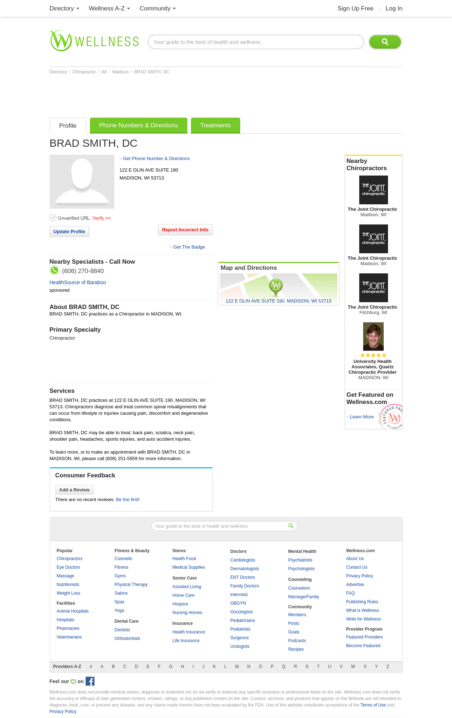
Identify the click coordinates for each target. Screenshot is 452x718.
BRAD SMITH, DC (151, 71)
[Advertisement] (180, 94)
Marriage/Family (303, 596)
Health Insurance (189, 632)
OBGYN (238, 603)
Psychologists (301, 568)
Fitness (122, 567)
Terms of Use (373, 705)
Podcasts (297, 640)
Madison (121, 71)
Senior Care (185, 578)
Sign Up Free (356, 8)
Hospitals (65, 619)
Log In (393, 8)
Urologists (240, 646)
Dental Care (127, 621)
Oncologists (241, 611)
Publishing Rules (362, 601)
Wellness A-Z (107, 8)
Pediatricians (242, 620)
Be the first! (128, 499)
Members (297, 614)
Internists (239, 594)
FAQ (350, 593)
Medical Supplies (189, 567)
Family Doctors (244, 586)
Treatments (215, 125)
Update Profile (69, 231)
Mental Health (302, 551)
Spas (119, 601)
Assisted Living (187, 586)
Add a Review (74, 489)
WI (104, 71)
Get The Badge (189, 247)
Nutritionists (68, 584)
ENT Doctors (242, 577)
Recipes (296, 649)
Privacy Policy (359, 575)
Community (155, 8)
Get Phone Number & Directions (156, 158)
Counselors (299, 588)
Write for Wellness (363, 619)
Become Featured (363, 645)
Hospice (180, 603)
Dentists (122, 629)
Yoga (119, 610)
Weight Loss (69, 593)
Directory (62, 8)
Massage (65, 575)
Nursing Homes (187, 612)
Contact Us (356, 567)
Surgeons (239, 637)
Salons (121, 593)
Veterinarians (69, 637)
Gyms (120, 575)
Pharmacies (68, 628)
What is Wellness (362, 610)
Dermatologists (244, 568)
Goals (294, 632)
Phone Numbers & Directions (138, 125)
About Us (355, 558)
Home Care (184, 595)
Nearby (374, 165)
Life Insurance (186, 640)
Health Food (184, 558)
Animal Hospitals (73, 611)
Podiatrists (240, 629)
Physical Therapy (131, 584)
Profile (68, 125)
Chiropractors (70, 558)
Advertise (355, 584)
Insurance (183, 623)
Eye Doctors (68, 567)
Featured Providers (364, 637)
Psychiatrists (300, 560)
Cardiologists (242, 560)
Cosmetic (124, 558)
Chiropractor (84, 71)
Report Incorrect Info (185, 229)
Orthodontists (127, 638)
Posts (293, 623)
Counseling (300, 579)
